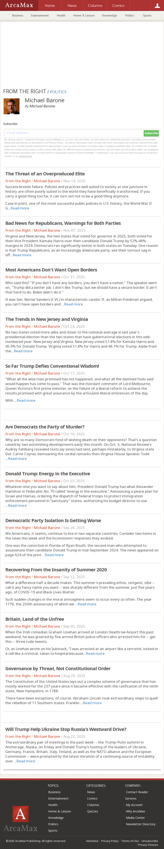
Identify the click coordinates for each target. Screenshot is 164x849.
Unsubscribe (150, 841)
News (91, 792)
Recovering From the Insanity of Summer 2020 (56, 569)
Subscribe (151, 133)
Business (17, 15)
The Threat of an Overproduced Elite (45, 173)
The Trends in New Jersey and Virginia (46, 319)
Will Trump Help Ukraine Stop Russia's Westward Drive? (65, 729)
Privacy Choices (148, 845)
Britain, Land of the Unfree (34, 619)
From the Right (18, 180)
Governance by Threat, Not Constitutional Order (57, 668)
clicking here (25, 156)
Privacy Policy (110, 841)
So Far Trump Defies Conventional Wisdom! (52, 366)
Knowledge (109, 15)
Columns (93, 805)
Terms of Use (130, 841)
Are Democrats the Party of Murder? (44, 426)
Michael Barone (47, 180)
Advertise (92, 841)
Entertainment (40, 15)
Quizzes (92, 811)
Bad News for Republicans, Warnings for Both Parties (63, 223)
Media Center (135, 818)
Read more (19, 208)
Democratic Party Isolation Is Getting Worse (53, 520)
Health (61, 15)
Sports (147, 15)
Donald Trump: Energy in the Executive (47, 473)
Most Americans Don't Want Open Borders (51, 269)
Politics (129, 15)
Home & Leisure (84, 15)
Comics (92, 798)
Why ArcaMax (135, 811)
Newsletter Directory (140, 824)
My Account (134, 805)
